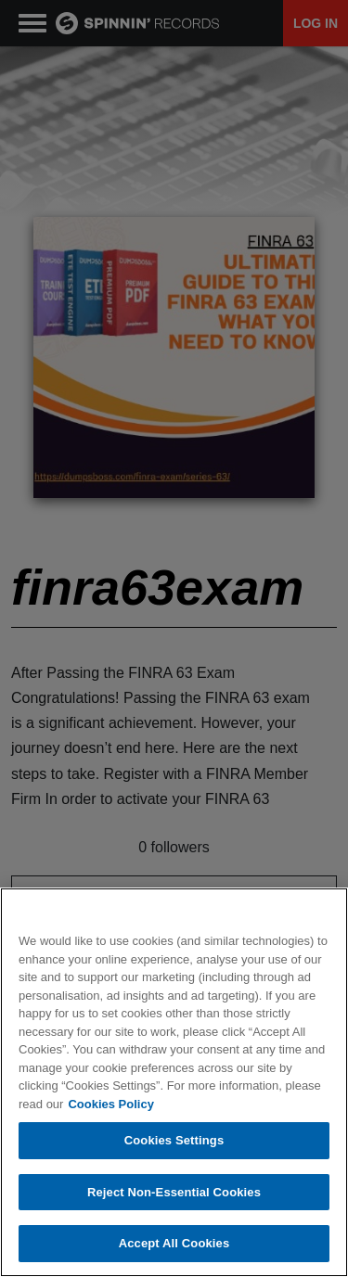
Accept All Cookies (174, 1243)
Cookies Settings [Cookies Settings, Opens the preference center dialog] (174, 1140)
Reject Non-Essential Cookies (174, 1192)
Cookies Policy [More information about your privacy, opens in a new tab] (110, 1104)
